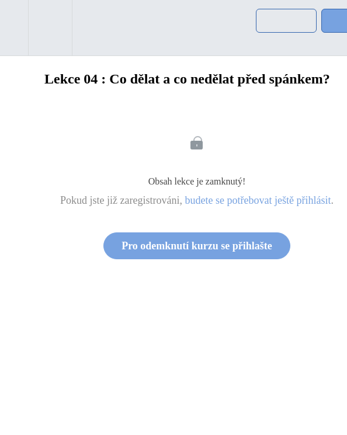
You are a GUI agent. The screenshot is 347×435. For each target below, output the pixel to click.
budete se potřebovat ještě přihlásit (258, 200)
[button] (14, 27)
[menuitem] (50, 27)
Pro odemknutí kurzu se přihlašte (197, 246)
